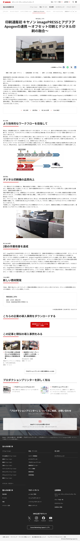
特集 (3, 501)
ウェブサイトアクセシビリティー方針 (57, 537)
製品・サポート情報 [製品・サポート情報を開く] (56, 2)
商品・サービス (43, 7)
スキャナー (48, 11)
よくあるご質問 (32, 494)
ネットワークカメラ (14, 11)
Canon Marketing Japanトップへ (40, 527)
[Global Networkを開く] (76, 2)
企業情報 (58, 490)
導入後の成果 (45, 110)
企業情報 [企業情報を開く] (66, 2)
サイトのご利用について (25, 537)
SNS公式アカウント (40, 513)
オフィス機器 (31, 468)
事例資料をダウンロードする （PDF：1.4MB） (40, 325)
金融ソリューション (7, 459)
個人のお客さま (7, 490)
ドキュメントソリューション (9, 475)
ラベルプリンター (4, 11)
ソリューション (33, 7)
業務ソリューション (7, 478)
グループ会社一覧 (59, 499)
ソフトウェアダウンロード (34, 501)
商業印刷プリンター (33, 465)
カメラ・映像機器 (32, 456)
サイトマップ (14, 537)
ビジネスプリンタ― (33, 459)
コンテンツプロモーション (26, 11)
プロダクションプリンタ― (34, 462)
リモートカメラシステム (58, 11)
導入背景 (25, 110)
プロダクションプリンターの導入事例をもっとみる (40, 371)
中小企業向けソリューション (9, 456)
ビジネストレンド (60, 7)
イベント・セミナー (71, 7)
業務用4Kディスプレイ (69, 11)
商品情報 (4, 494)
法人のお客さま (8, 7)
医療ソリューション (7, 462)
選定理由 (34, 110)
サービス (4, 498)
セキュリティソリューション (9, 472)
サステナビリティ (59, 503)
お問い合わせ (6, 537)
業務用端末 (31, 472)
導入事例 (51, 7)
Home (4, 437)
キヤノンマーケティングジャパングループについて (65, 495)
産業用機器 (31, 475)
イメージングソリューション (9, 468)
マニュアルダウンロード (34, 498)
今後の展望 (56, 110)
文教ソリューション (7, 465)
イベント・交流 (6, 505)
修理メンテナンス (32, 505)
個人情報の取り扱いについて (39, 537)
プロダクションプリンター (38, 11)
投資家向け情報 (58, 507)
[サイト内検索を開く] (73, 2)
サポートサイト (33, 490)
